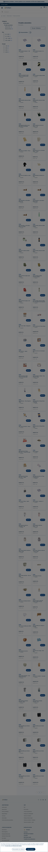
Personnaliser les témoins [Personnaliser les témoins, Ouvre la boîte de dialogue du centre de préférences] (18, 849)
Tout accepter (30, 849)
